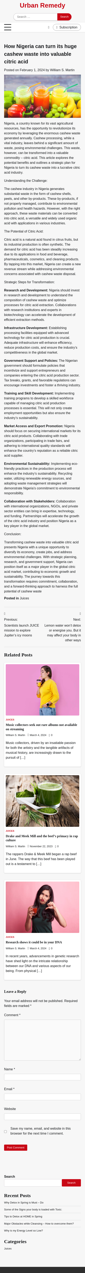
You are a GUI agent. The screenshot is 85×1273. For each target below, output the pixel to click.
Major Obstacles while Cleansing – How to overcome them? (39, 1223)
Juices (24, 598)
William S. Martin (62, 70)
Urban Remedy (42, 5)
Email (9, 1089)
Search (9, 1176)
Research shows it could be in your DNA (34, 942)
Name (9, 1069)
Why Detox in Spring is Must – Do (23, 1202)
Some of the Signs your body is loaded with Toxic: (33, 1209)
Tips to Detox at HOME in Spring (23, 1216)
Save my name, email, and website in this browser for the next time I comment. (40, 1131)
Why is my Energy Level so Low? (23, 1230)
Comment (12, 1015)
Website (10, 1109)
